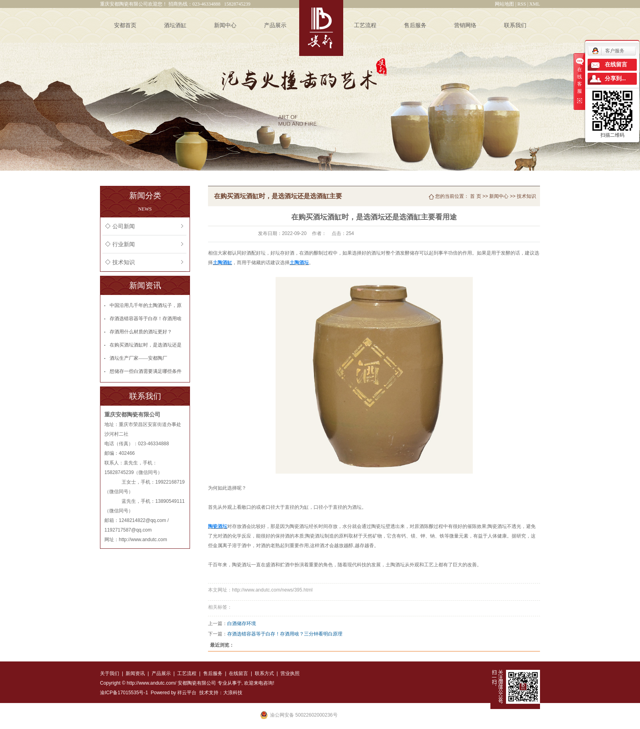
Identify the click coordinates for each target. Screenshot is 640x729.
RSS (522, 4)
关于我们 (109, 673)
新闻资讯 (135, 673)
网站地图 (504, 4)
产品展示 (275, 25)
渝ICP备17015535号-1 (124, 692)
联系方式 (263, 673)
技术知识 (123, 262)
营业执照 (290, 673)
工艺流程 (365, 25)
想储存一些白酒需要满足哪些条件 (146, 371)
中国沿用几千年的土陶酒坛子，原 (146, 305)
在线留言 (238, 673)
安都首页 (125, 25)
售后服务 (415, 25)
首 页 (475, 196)
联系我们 (515, 25)
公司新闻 (123, 226)
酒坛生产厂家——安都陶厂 (138, 358)
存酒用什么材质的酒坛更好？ (141, 332)
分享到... (615, 79)
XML (534, 4)
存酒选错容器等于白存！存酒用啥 (146, 318)
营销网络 (465, 25)
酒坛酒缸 (175, 25)
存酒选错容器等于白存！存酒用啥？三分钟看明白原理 (284, 634)
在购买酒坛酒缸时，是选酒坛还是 (146, 345)
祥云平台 (186, 692)
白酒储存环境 (241, 623)
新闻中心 (225, 25)
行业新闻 (123, 244)
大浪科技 (232, 692)
